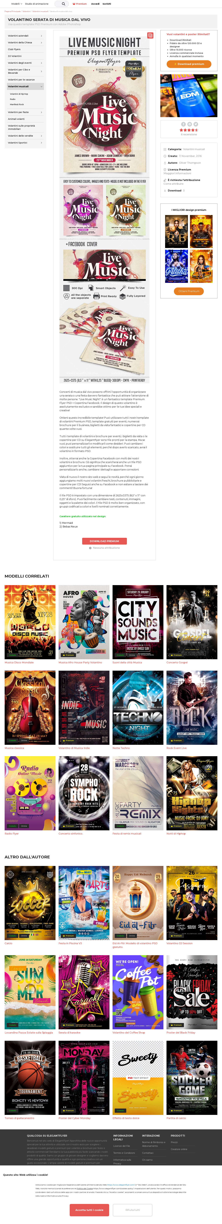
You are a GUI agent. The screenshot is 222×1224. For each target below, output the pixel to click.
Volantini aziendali (18, 35)
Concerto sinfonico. (71, 833)
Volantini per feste (18, 112)
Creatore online (179, 1149)
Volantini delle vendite (20, 135)
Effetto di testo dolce (126, 1117)
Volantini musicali (18, 86)
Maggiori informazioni (177, 173)
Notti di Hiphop (176, 833)
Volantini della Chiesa (20, 42)
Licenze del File (121, 1145)
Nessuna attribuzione (104, 547)
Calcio (8, 943)
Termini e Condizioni (124, 1152)
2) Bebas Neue (69, 526)
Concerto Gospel (177, 662)
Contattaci (147, 1152)
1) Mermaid (66, 522)
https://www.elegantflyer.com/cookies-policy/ (113, 1188)
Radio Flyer (12, 833)
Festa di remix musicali (127, 833)
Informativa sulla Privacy (122, 1161)
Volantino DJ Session (179, 943)
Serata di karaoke (69, 1032)
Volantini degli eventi (20, 63)
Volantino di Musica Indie (74, 747)
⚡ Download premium (189, 64)
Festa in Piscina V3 (70, 943)
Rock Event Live (176, 747)
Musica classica (14, 747)
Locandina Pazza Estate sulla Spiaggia (29, 1032)
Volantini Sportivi (17, 142)
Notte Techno (121, 747)
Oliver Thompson (190, 162)
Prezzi (174, 1142)
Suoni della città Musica (127, 662)
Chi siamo (147, 1159)
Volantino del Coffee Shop (129, 1032)
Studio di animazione (60, 3)
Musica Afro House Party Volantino (80, 662)
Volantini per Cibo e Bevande (19, 71)
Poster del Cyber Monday (74, 1117)
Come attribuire (173, 183)
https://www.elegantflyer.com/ (121, 1185)
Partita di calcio (176, 1117)
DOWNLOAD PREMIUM (104, 540)
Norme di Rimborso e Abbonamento (153, 1144)
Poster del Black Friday (180, 1032)
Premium (184, 3)
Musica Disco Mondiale (19, 662)
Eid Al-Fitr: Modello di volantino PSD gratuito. (135, 945)
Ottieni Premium (189, 291)
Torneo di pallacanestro (19, 1117)
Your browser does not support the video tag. (188, 95)
